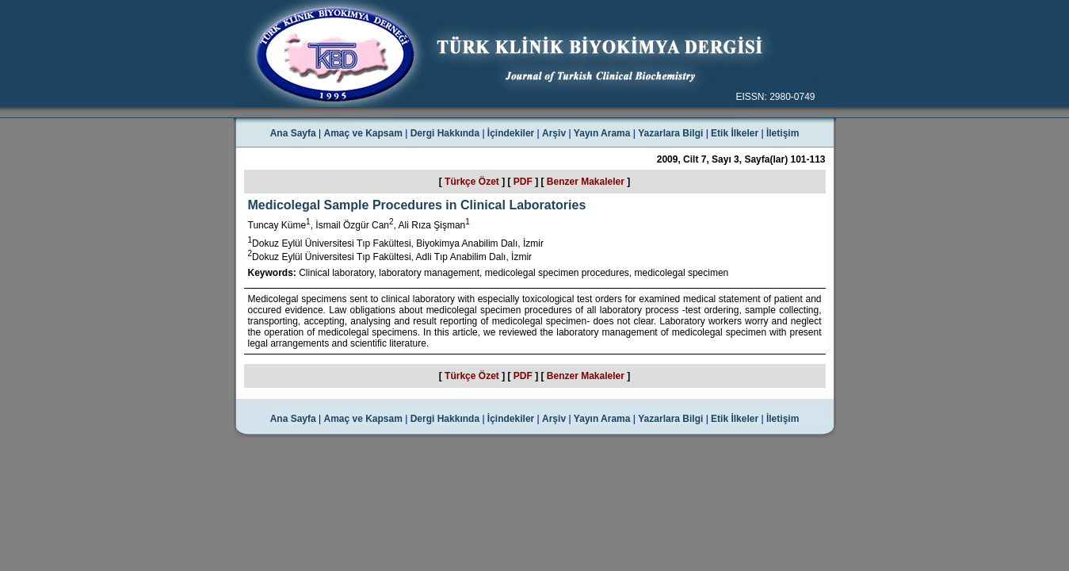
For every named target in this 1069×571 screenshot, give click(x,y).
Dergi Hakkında (444, 133)
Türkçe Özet (472, 181)
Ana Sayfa (293, 133)
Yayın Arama (602, 133)
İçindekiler (510, 133)
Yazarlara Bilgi (670, 133)
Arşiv (554, 133)
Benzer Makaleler (585, 181)
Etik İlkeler (734, 133)
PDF (523, 181)
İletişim (782, 133)
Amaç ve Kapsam (363, 133)
